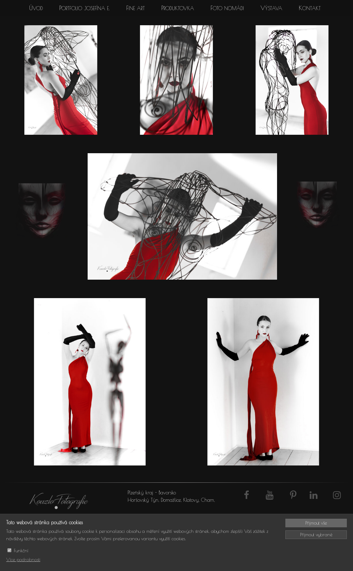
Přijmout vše (316, 522)
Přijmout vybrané (316, 534)
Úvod (36, 8)
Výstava (271, 8)
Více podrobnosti (23, 559)
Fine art (135, 8)
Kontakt (310, 8)
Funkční (21, 550)
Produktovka (177, 8)
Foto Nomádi (227, 8)
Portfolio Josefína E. (84, 8)
